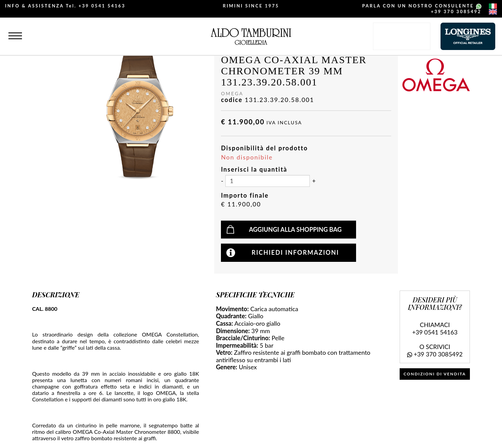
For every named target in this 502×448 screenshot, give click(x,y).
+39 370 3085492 (456, 11)
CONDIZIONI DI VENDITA (435, 373)
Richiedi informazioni (295, 252)
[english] (493, 12)
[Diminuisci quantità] (222, 181)
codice (232, 99)
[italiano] (493, 6)
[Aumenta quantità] (314, 181)
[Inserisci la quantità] (267, 181)
